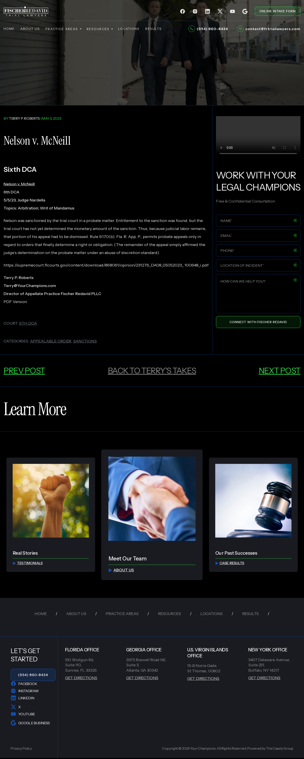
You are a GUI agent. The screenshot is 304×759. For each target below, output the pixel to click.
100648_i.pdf (197, 265)
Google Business (30, 723)
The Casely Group (279, 748)
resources (100, 29)
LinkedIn (22, 698)
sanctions (85, 341)
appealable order (50, 341)
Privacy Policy (21, 748)
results (153, 29)
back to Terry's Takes (152, 370)
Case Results (229, 563)
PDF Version (15, 301)
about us (30, 29)
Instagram (24, 690)
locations (129, 29)
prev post (24, 370)
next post (279, 370)
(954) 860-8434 (33, 675)
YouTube (23, 714)
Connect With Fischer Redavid (258, 322)
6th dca (28, 323)
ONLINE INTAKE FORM (277, 11)
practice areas (63, 29)
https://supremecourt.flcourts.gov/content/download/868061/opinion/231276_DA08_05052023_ (94, 265)
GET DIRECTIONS (81, 677)
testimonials (27, 563)
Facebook (24, 683)
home (9, 29)
